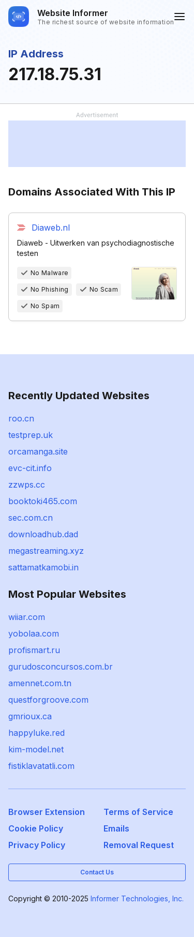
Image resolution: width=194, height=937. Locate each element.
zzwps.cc (26, 484)
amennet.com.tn (39, 683)
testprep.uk (30, 435)
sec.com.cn (30, 517)
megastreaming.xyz (46, 551)
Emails (116, 828)
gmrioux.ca (30, 716)
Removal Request (138, 845)
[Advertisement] (97, 144)
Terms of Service (138, 812)
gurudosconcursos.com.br (60, 666)
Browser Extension (46, 812)
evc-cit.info (30, 468)
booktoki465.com (42, 501)
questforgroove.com (48, 699)
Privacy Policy (36, 845)
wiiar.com (26, 617)
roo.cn (21, 418)
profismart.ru (34, 650)
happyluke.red (36, 733)
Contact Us (97, 872)
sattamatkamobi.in (43, 567)
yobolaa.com (33, 633)
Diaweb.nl (51, 227)
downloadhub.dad (43, 534)
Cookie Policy (35, 828)
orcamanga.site (38, 451)
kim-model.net (36, 749)
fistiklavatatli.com (41, 766)
